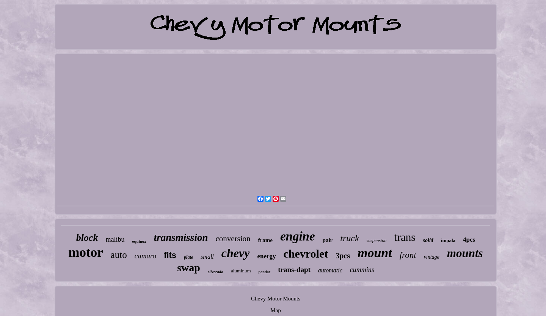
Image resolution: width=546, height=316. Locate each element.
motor (85, 252)
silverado (215, 271)
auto (119, 255)
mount (375, 253)
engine (297, 236)
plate (188, 257)
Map (275, 310)
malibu (115, 239)
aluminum (241, 271)
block (87, 237)
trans (404, 237)
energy (266, 256)
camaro (145, 256)
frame (265, 240)
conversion (232, 238)
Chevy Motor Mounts (275, 299)
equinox (139, 241)
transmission (181, 237)
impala (448, 240)
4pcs (469, 239)
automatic (330, 270)
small (207, 256)
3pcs (343, 256)
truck (349, 238)
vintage (431, 257)
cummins (362, 270)
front (408, 255)
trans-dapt (294, 270)
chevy (235, 253)
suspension (377, 240)
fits (170, 255)
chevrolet (305, 253)
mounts (465, 253)
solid (428, 240)
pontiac (265, 272)
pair (328, 240)
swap (188, 268)
